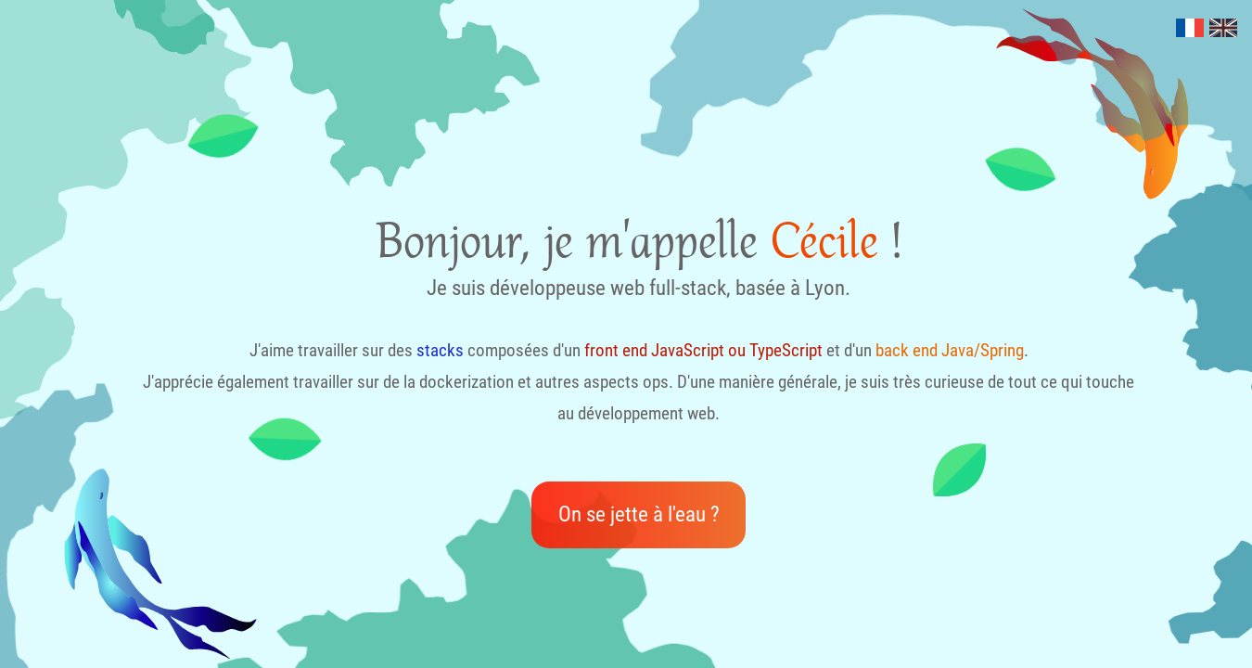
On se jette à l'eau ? (639, 514)
